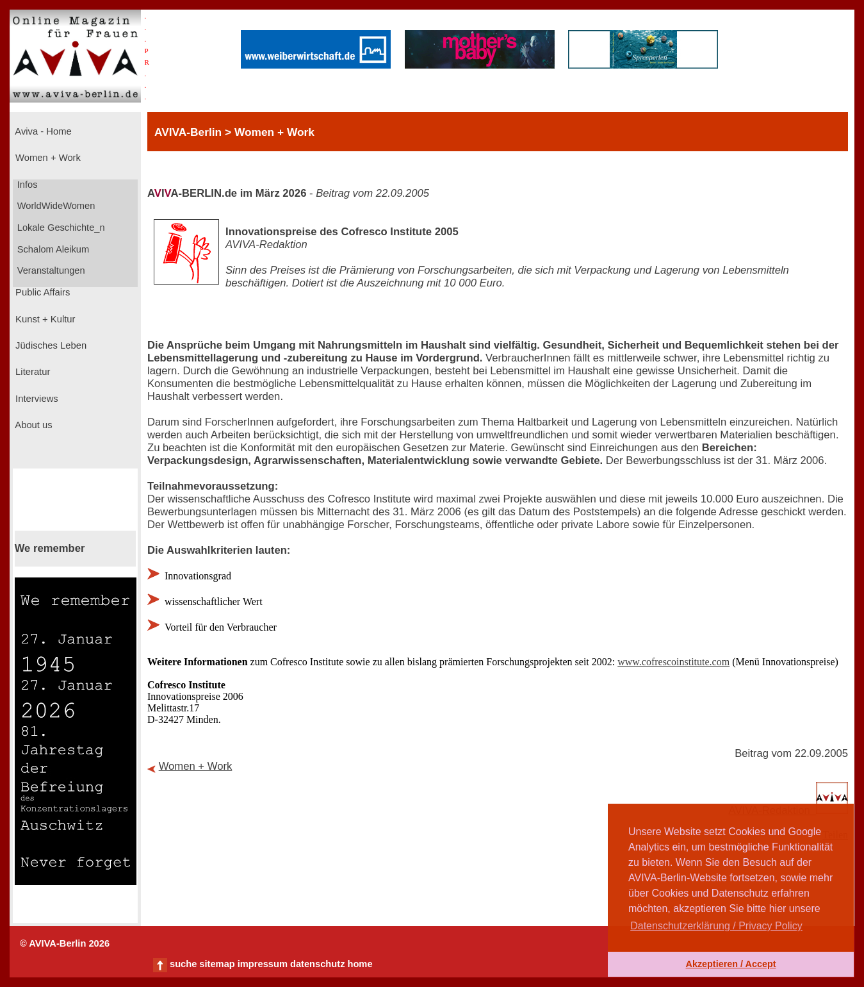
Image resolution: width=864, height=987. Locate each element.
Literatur (31, 372)
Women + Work (47, 158)
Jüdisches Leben (49, 345)
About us (33, 425)
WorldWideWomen (55, 206)
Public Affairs (41, 292)
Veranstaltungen (50, 270)
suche (183, 964)
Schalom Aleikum (52, 249)
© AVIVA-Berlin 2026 (65, 943)
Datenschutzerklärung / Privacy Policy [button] (716, 925)
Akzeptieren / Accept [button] (730, 964)
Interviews (35, 399)
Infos (26, 184)
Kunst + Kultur (44, 319)
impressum (263, 964)
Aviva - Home (42, 131)
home (359, 964)
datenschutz (317, 964)
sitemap (216, 964)
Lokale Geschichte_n (60, 227)
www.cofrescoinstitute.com (673, 661)
